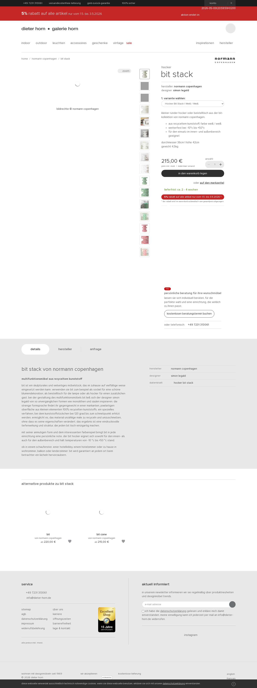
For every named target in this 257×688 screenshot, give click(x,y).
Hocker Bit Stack (182, 383)
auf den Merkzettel (212, 183)
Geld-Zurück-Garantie (98, 3)
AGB (23, 614)
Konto (212, 3)
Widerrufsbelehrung (33, 628)
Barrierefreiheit (62, 623)
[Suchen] (231, 28)
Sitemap (26, 609)
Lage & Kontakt (61, 628)
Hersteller (228, 43)
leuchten (60, 43)
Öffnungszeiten (62, 619)
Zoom (124, 70)
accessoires (79, 43)
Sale (131, 43)
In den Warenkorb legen (192, 173)
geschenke (101, 43)
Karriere (57, 614)
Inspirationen (206, 43)
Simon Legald (181, 90)
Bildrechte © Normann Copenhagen (78, 109)
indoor (27, 43)
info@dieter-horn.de (36, 598)
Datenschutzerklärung (34, 619)
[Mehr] (220, 164)
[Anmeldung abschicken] (232, 604)
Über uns (58, 609)
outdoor (43, 43)
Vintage (118, 43)
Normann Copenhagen (44, 59)
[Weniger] (208, 164)
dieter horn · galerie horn (49, 29)
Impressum (27, 623)
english (229, 674)
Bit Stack (65, 59)
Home (24, 59)
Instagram (188, 635)
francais (230, 678)
